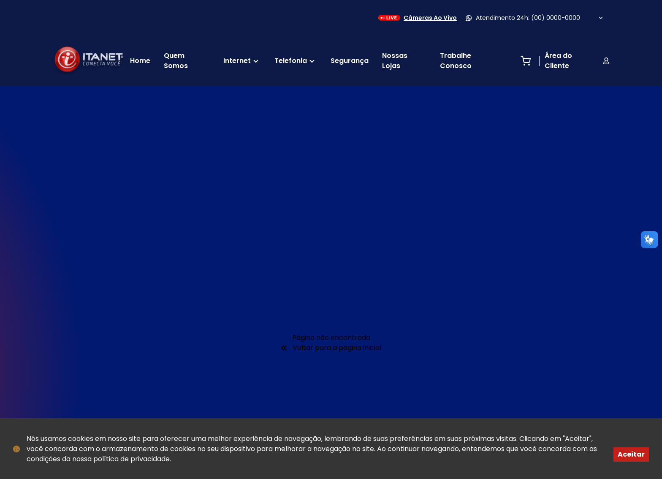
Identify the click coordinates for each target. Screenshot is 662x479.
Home (140, 61)
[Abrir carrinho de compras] (525, 60)
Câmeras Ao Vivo (417, 17)
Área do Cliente (577, 61)
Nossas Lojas (394, 61)
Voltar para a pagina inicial (331, 348)
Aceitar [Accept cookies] (631, 454)
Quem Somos (176, 61)
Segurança (350, 61)
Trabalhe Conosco (456, 61)
